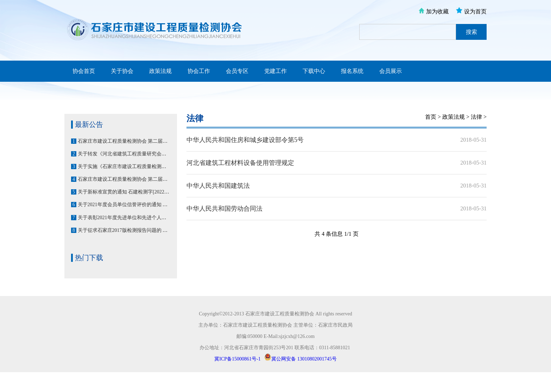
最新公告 (89, 124)
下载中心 (314, 71)
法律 (194, 118)
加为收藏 (437, 11)
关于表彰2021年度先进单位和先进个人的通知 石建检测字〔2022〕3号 (153, 217)
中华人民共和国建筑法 (218, 185)
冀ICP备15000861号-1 (237, 359)
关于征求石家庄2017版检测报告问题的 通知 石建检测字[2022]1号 (148, 230)
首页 (430, 117)
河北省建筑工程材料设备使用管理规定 (240, 162)
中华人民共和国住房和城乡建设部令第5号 (245, 139)
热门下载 (89, 257)
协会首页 (83, 71)
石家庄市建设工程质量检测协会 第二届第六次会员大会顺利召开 (147, 179)
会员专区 (237, 71)
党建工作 (275, 71)
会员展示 (390, 71)
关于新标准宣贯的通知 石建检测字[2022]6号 (125, 192)
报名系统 (352, 71)
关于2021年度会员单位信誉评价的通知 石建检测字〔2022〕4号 (146, 204)
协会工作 (199, 71)
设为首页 (475, 11)
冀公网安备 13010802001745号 (304, 359)
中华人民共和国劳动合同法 (224, 208)
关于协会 (122, 71)
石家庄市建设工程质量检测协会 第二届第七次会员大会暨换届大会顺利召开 (160, 141)
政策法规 (160, 71)
